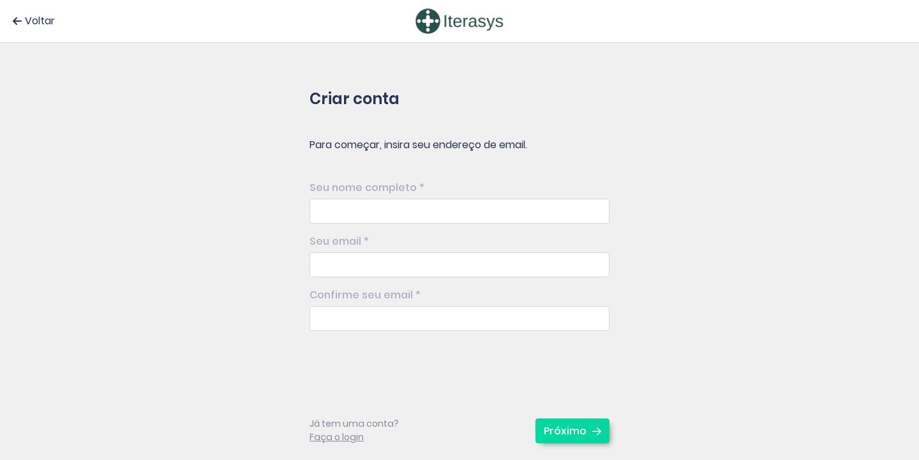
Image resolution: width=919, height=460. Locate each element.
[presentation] (407, 365)
